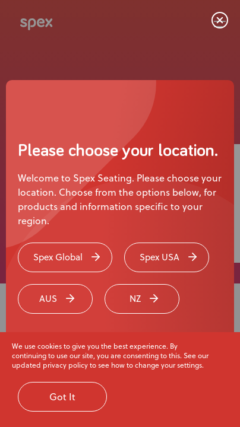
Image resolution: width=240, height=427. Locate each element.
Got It (62, 396)
